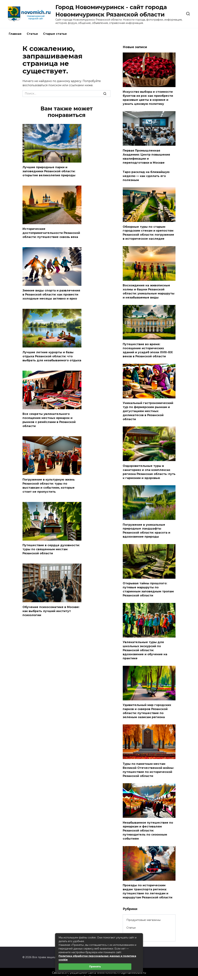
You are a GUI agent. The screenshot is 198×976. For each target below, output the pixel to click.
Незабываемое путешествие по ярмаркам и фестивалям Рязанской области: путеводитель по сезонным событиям (148, 825)
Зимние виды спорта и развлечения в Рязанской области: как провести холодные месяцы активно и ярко (51, 294)
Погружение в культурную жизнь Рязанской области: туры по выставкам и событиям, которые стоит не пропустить (49, 483)
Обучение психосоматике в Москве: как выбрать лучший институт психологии (51, 608)
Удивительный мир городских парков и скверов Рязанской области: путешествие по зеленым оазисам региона (147, 706)
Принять (95, 966)
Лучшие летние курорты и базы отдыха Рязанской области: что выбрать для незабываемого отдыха (52, 355)
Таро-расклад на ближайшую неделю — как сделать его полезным (146, 175)
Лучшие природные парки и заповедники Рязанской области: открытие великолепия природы (49, 171)
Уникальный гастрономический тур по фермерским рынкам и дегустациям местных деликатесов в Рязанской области (148, 408)
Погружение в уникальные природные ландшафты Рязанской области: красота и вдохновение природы (146, 527)
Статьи (32, 33)
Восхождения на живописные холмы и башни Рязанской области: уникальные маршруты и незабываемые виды (148, 289)
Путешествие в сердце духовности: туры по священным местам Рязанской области (51, 547)
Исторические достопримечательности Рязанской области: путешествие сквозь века (51, 232)
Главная (15, 33)
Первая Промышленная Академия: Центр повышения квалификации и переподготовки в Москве (146, 155)
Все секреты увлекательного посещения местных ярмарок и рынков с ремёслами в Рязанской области (49, 418)
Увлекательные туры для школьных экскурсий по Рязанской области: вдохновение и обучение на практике (145, 646)
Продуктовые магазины (143, 913)
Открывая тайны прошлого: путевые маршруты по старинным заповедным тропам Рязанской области (148, 585)
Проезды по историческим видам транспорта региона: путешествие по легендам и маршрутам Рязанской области (147, 885)
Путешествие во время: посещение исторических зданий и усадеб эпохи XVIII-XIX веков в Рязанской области (148, 348)
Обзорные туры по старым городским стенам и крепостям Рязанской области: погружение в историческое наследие (148, 231)
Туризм (131, 929)
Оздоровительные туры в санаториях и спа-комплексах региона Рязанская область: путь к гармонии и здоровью (149, 469)
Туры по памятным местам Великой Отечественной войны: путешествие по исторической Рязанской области (148, 764)
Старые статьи (55, 33)
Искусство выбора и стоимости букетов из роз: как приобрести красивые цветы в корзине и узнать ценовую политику (148, 97)
